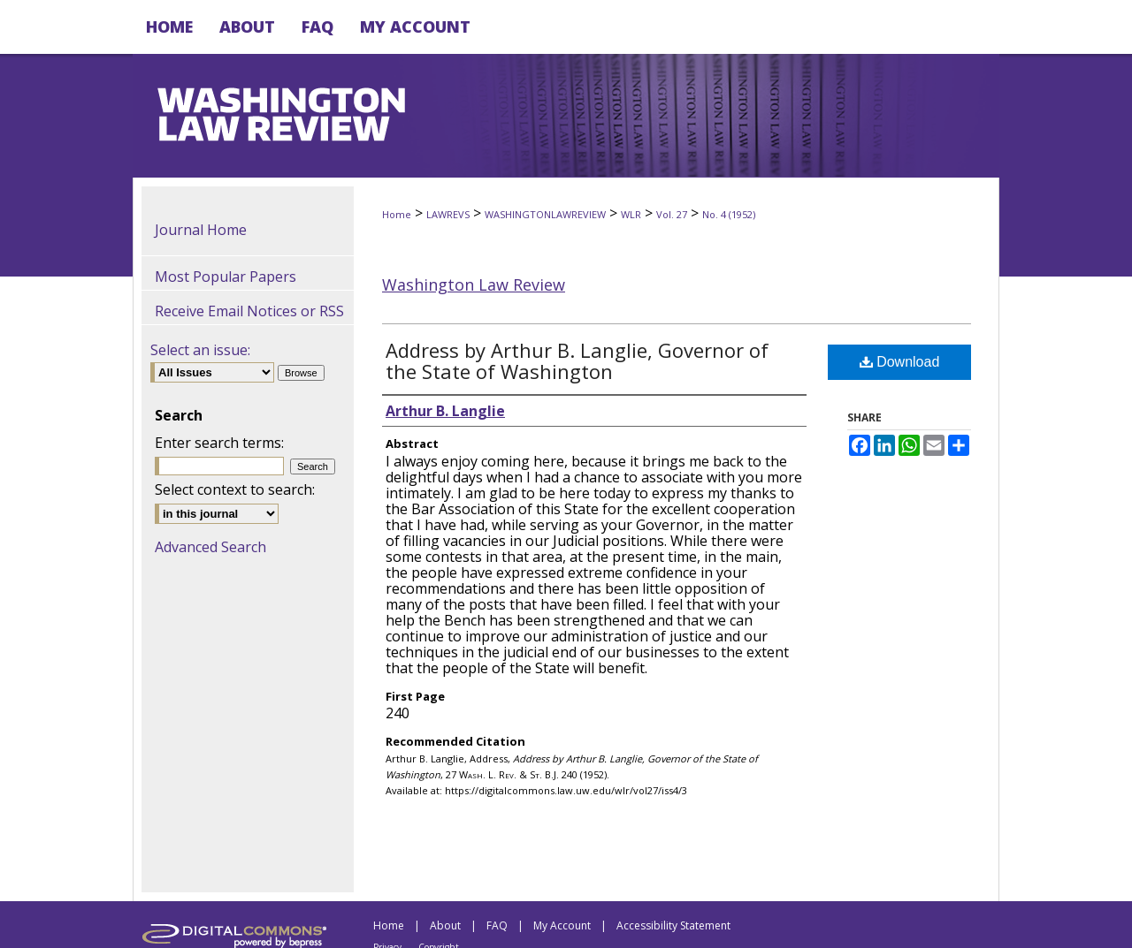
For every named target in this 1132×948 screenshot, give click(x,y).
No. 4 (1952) (728, 214)
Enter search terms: (219, 442)
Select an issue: (200, 350)
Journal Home (201, 229)
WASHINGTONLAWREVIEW (545, 214)
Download (900, 361)
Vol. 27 (671, 214)
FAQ (497, 925)
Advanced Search (210, 547)
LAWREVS (448, 214)
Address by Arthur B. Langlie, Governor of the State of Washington (577, 360)
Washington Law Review (473, 284)
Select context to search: (235, 489)
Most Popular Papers (225, 276)
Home (396, 214)
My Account (562, 925)
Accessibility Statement (673, 925)
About (445, 925)
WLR (631, 214)
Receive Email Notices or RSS (249, 311)
